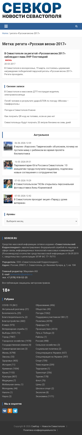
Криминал (7, 368)
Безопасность (9, 313)
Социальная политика (47, 349)
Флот (38, 380)
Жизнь (8, 60)
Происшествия (43, 329)
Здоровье (7, 360)
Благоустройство (11, 321)
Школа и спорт (43, 388)
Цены (38, 384)
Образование (42, 305)
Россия (39, 341)
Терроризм (41, 368)
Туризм (39, 376)
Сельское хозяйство (46, 345)
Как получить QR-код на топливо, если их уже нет (29, 116)
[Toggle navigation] (6, 26)
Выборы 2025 (9, 333)
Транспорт (41, 372)
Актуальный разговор (13, 309)
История (6, 364)
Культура (6, 376)
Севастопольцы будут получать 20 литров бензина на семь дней (37, 122)
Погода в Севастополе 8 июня (19, 110)
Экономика (41, 396)
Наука (5, 396)
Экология (40, 392)
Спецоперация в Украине (48, 352)
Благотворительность (13, 317)
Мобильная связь (11, 384)
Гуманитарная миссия (13, 349)
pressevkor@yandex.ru (21, 274)
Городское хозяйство (13, 341)
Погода (39, 313)
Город (5, 337)
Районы (39, 337)
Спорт (39, 360)
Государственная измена (15, 345)
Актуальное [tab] (41, 134)
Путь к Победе (43, 333)
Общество (41, 309)
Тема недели (42, 364)
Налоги (5, 392)
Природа (40, 325)
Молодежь (7, 388)
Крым (5, 372)
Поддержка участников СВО (50, 317)
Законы (6, 356)
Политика (41, 321)
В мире (5, 325)
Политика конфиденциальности (39, 430)
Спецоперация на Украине (49, 356)
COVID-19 (7, 305)
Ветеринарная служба (13, 329)
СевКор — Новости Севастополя (48, 426)
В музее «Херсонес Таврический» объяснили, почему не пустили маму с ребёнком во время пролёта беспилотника (46, 150)
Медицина (7, 380)
